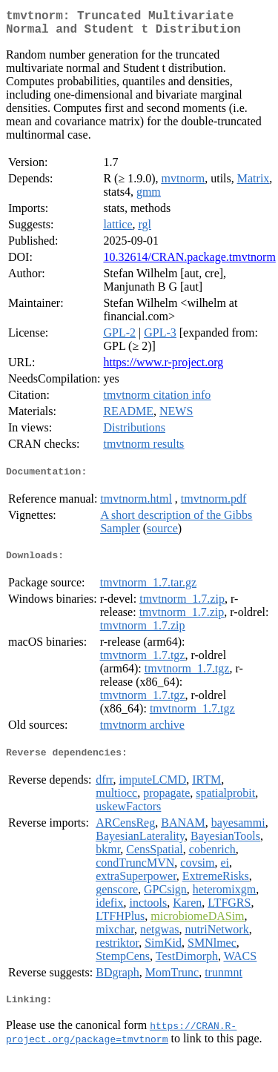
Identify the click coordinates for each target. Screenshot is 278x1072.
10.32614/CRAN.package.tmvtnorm (189, 263)
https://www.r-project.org (163, 368)
